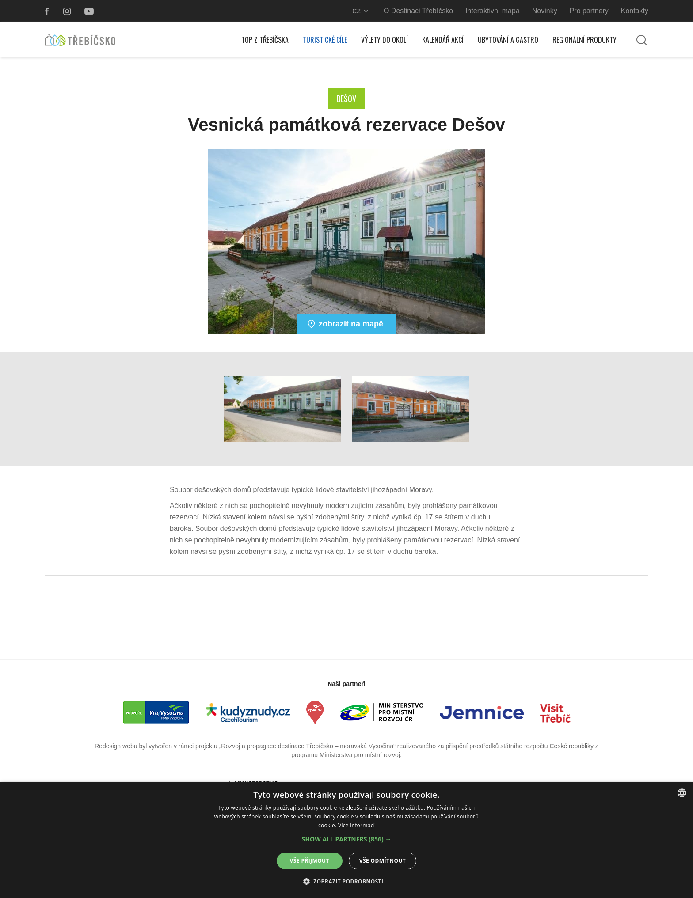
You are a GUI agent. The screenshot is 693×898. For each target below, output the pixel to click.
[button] (347, 839)
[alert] (346, 840)
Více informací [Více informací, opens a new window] (356, 825)
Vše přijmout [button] (309, 860)
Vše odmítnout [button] (382, 860)
